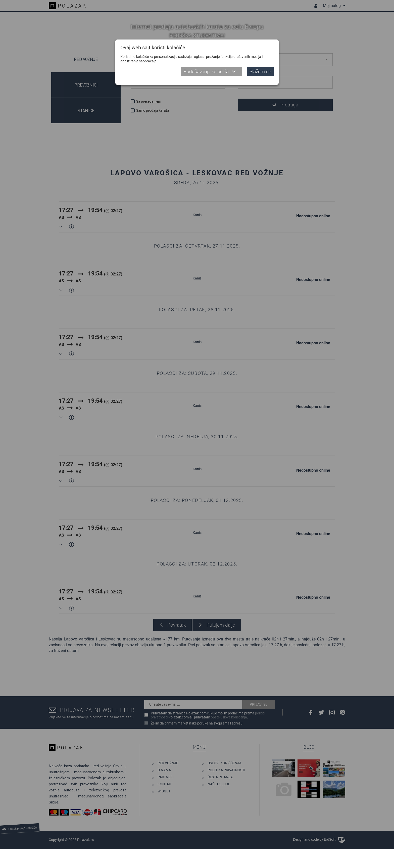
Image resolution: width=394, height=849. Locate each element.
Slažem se (260, 71)
